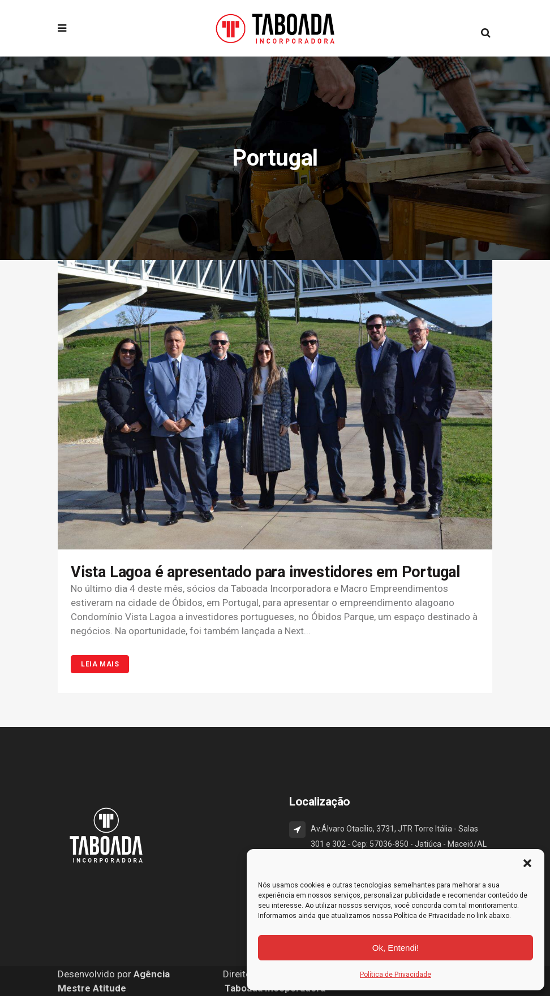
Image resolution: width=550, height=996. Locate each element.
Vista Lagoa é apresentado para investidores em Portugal (265, 572)
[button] (527, 863)
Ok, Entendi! (395, 947)
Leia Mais (100, 664)
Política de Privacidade (395, 974)
